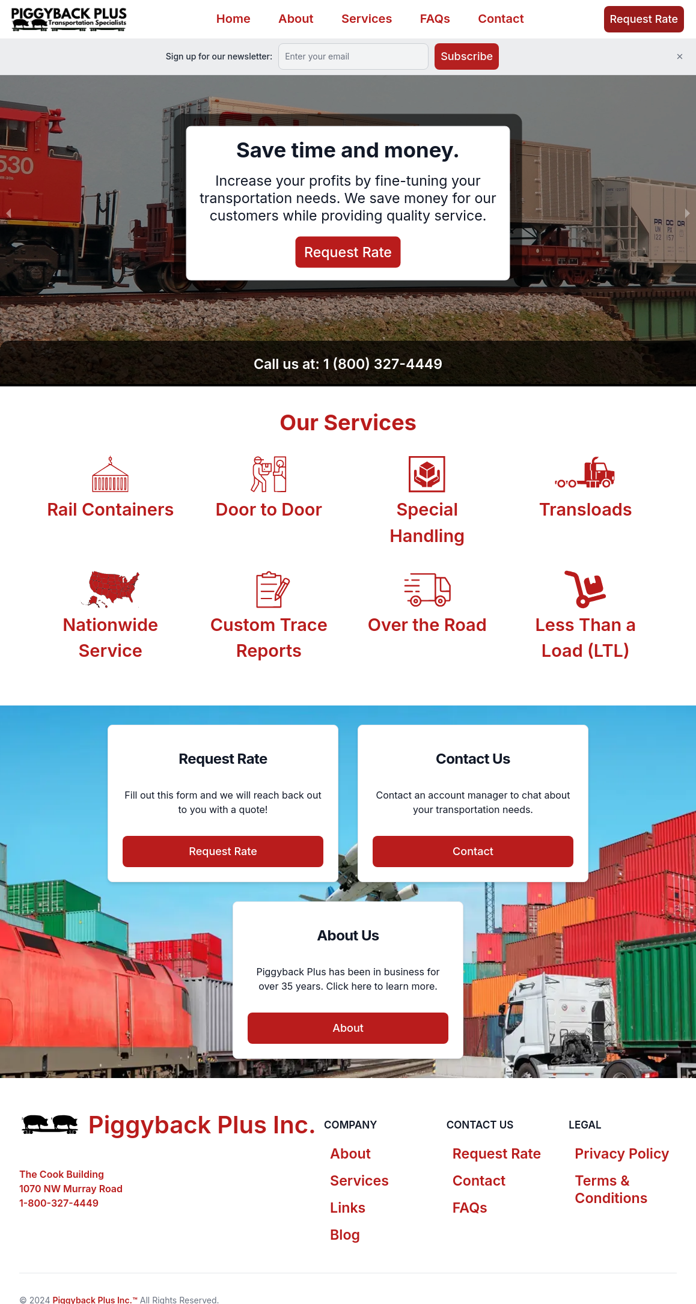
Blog (345, 1234)
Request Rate (644, 19)
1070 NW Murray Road (71, 1189)
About (296, 18)
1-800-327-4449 (59, 1203)
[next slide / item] (687, 212)
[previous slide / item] (8, 212)
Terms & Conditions (611, 1189)
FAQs (435, 18)
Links (347, 1207)
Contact (501, 18)
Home (233, 18)
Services (366, 18)
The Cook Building (61, 1174)
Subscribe (467, 56)
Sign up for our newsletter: (219, 56)
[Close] (680, 56)
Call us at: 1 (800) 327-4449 (348, 364)
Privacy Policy (622, 1153)
